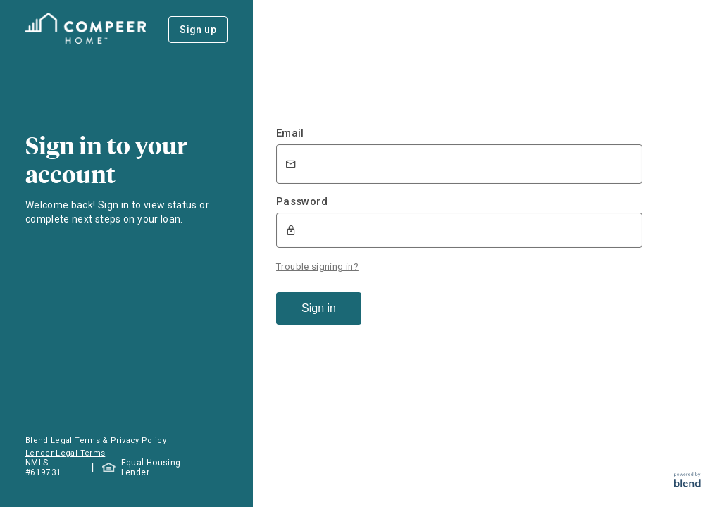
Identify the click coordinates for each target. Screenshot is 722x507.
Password (302, 201)
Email (290, 133)
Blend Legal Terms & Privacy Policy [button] (95, 440)
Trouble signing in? (317, 266)
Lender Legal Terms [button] (65, 453)
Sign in (318, 308)
